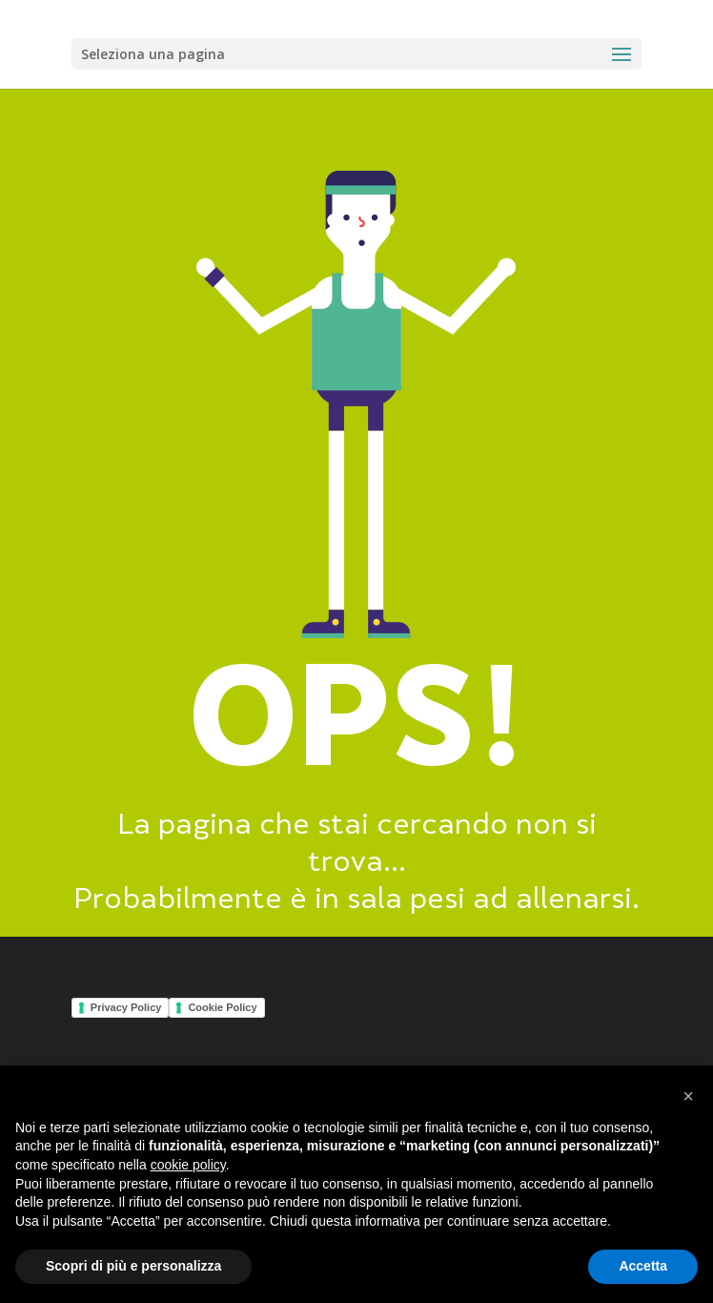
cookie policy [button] (188, 1164)
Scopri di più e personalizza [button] (133, 1265)
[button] (688, 1096)
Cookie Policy (222, 1007)
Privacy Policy (126, 1007)
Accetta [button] (643, 1265)
